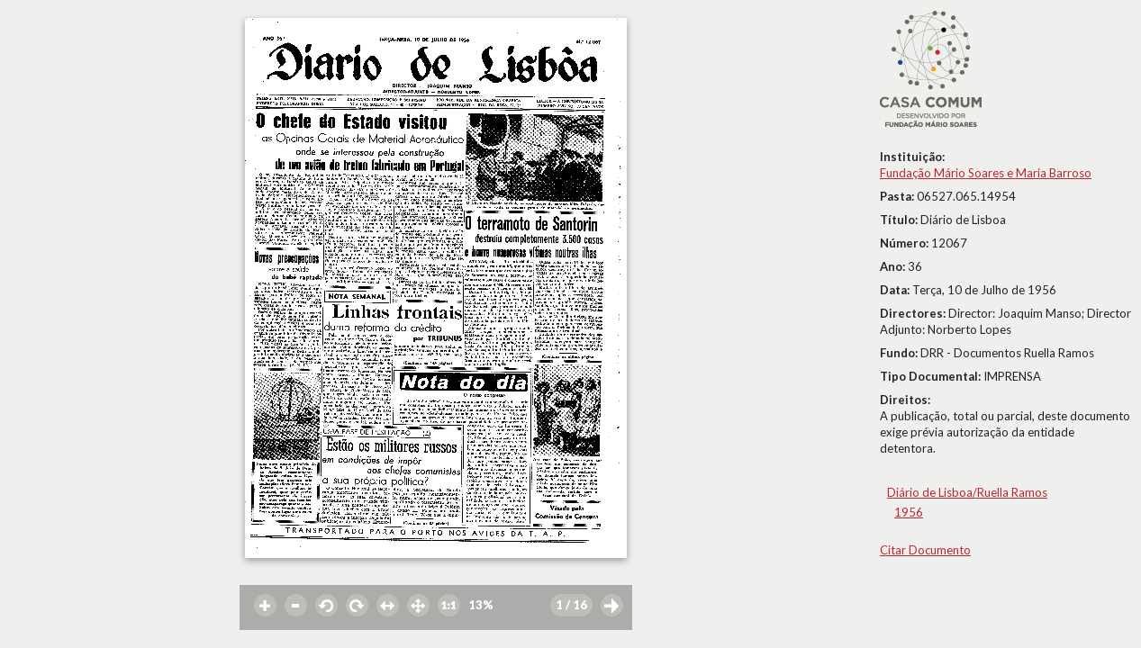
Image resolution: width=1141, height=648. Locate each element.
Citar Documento (925, 550)
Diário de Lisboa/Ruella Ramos (967, 492)
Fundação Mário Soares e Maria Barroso (985, 173)
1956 (908, 512)
